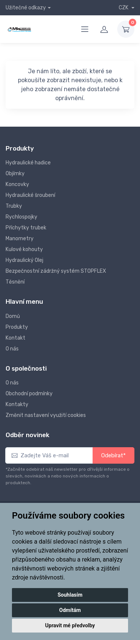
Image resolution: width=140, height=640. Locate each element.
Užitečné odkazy (26, 7)
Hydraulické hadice (28, 163)
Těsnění (15, 282)
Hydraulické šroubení (30, 195)
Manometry (20, 238)
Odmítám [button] (70, 610)
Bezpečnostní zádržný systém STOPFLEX (56, 271)
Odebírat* (113, 455)
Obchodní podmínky (29, 393)
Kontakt (15, 338)
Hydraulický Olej (24, 260)
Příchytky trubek (26, 228)
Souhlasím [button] (70, 595)
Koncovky (17, 184)
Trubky (14, 206)
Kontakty (17, 404)
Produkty (17, 327)
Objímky (15, 173)
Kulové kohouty (24, 249)
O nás (12, 349)
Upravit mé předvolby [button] (70, 625)
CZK (124, 7)
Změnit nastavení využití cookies (46, 415)
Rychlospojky (21, 217)
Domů (13, 316)
